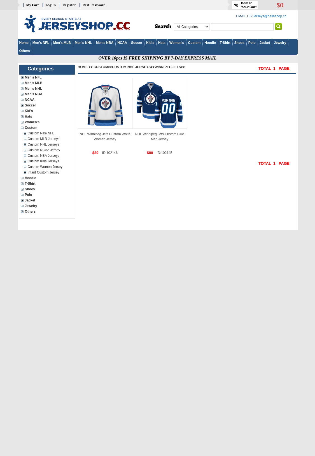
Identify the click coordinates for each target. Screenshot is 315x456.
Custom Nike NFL (41, 133)
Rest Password (94, 5)
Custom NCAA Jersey (44, 150)
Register (69, 5)
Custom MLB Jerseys (44, 139)
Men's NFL (40, 43)
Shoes (239, 43)
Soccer (136, 43)
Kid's (150, 43)
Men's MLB (62, 43)
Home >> (85, 67)
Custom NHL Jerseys (43, 144)
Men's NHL (83, 43)
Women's (176, 43)
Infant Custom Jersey (43, 172)
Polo (252, 43)
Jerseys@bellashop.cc (269, 16)
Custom (194, 43)
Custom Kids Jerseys (43, 161)
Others (24, 51)
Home (24, 43)
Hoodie (210, 43)
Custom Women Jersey (45, 167)
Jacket (265, 43)
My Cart (32, 5)
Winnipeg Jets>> (170, 67)
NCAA (122, 43)
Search (163, 26)
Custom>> (103, 67)
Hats (161, 43)
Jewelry (280, 43)
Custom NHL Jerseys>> (133, 67)
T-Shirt (225, 43)
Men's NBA (104, 43)
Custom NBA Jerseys (43, 156)
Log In (51, 5)
